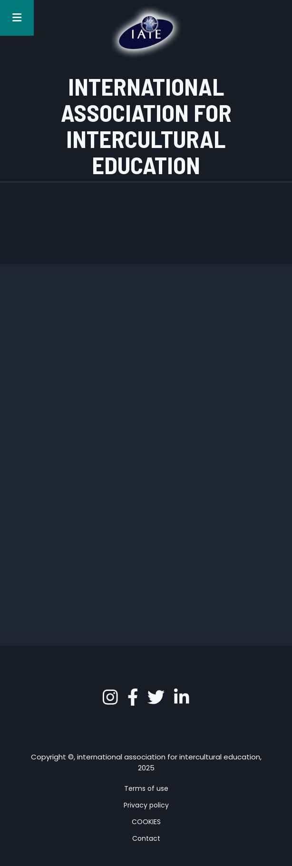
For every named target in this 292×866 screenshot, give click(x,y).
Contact (146, 838)
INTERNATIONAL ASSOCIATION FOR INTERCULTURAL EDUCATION (146, 125)
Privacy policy (146, 805)
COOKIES (146, 822)
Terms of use (146, 788)
